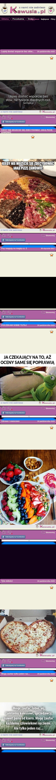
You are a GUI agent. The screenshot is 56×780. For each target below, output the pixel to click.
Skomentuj (48, 117)
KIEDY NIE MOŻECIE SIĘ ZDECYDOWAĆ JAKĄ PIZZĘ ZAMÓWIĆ (26, 131)
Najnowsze (34, 19)
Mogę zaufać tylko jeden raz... (15, 674)
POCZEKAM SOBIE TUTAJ (14, 325)
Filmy (53, 19)
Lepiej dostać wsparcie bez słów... (17, 51)
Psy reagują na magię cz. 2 (14, 248)
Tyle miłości (7, 581)
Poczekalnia (18, 19)
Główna (5, 19)
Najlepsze (45, 19)
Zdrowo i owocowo (10, 421)
